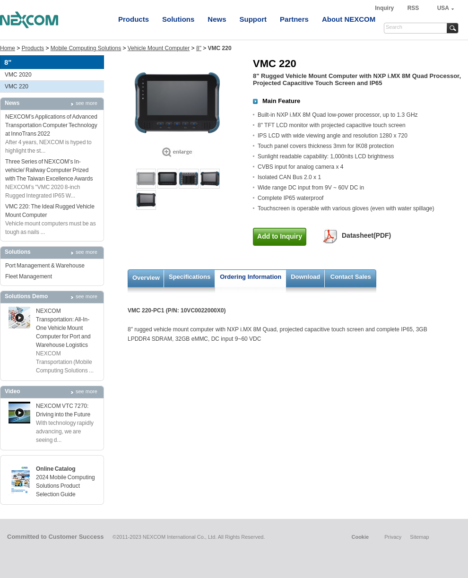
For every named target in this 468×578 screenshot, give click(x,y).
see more (86, 103)
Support (253, 19)
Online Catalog (56, 469)
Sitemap (419, 537)
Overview (146, 277)
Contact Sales (350, 276)
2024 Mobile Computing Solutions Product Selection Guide (65, 486)
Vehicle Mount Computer (159, 48)
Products (133, 19)
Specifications (189, 276)
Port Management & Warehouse (45, 265)
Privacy (392, 537)
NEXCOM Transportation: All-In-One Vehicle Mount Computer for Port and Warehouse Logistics (63, 328)
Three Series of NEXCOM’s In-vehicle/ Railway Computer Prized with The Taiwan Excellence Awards (49, 170)
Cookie (360, 537)
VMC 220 (16, 86)
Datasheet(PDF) (366, 235)
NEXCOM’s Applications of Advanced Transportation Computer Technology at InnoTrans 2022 (51, 125)
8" (198, 48)
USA (443, 8)
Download (305, 276)
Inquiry (385, 8)
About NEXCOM (348, 19)
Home (7, 48)
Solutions (178, 19)
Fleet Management (28, 276)
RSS (413, 8)
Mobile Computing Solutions (86, 48)
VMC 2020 (18, 74)
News (217, 19)
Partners (294, 19)
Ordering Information (250, 276)
